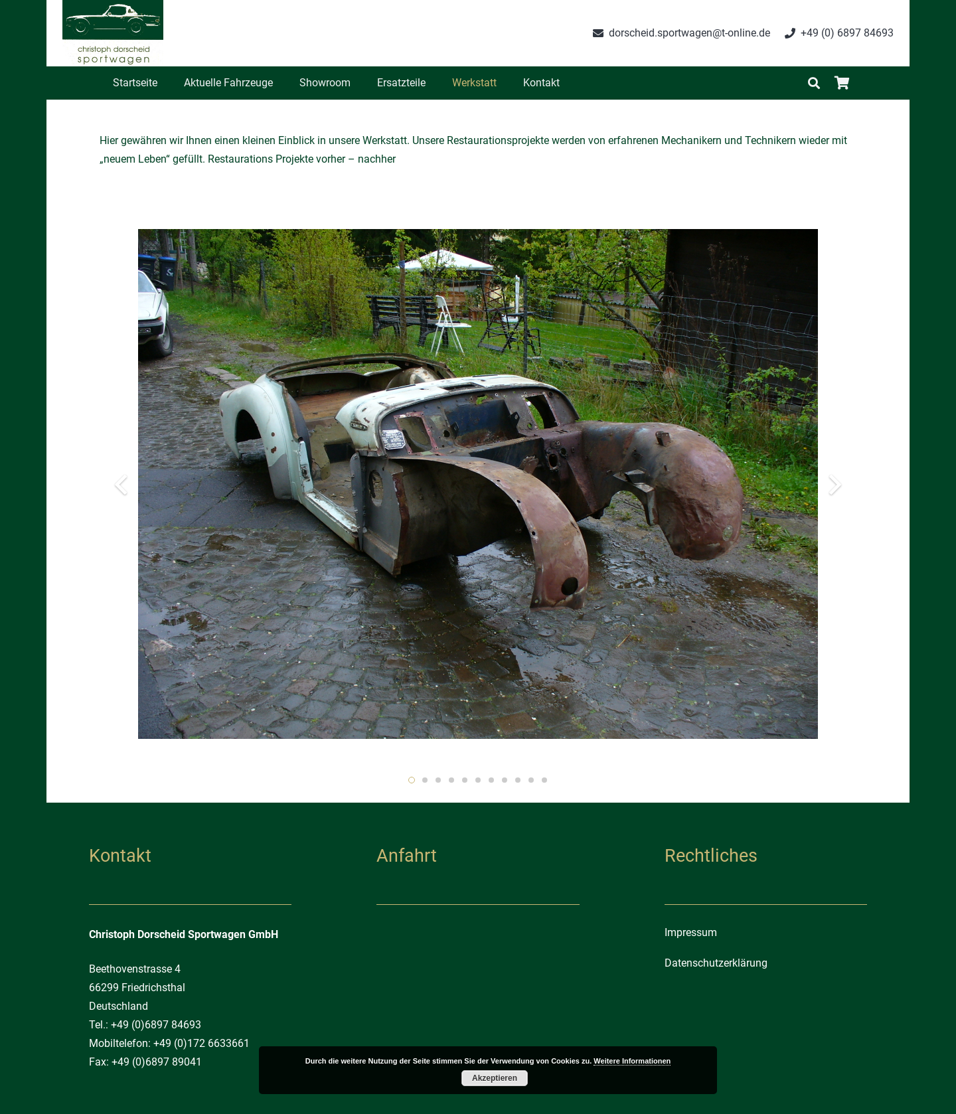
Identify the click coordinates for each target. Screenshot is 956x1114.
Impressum (691, 932)
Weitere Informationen (632, 1061)
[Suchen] (814, 83)
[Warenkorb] (841, 83)
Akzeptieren (494, 1078)
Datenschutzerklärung (716, 963)
